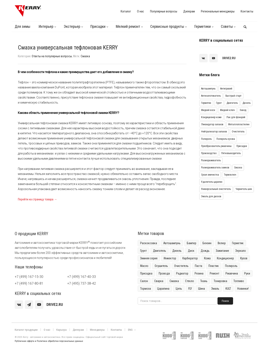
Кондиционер (225, 258)
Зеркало (240, 250)
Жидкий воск (208, 110)
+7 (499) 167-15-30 (29, 277)
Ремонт (214, 273)
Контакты (247, 11)
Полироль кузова (225, 138)
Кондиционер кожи (211, 117)
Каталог (126, 11)
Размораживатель (211, 160)
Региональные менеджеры (218, 11)
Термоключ (230, 174)
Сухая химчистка (210, 174)
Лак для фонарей (235, 117)
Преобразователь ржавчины (216, 146)
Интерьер (46, 26)
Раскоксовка (148, 243)
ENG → (124, 329)
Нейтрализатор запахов (214, 131)
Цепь (179, 288)
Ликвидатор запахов (212, 124)
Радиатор (182, 273)
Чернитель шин (244, 189)
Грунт (219, 102)
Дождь (205, 250)
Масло (144, 266)
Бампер (191, 243)
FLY (190, 288)
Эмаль (215, 288)
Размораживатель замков (215, 167)
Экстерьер (72, 26)
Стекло (189, 281)
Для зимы (22, 26)
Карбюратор (190, 258)
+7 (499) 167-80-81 (29, 283)
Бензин (207, 243)
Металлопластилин (238, 124)
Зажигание (222, 250)
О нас (140, 11)
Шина (201, 288)
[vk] (203, 58)
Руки (247, 273)
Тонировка (220, 281)
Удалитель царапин (211, 181)
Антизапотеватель (211, 95)
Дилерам (189, 11)
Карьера (58, 329)
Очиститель (238, 131)
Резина (199, 273)
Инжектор (170, 258)
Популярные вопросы (163, 11)
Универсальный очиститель (216, 189)
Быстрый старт (233, 95)
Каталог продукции (25, 329)
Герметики (202, 26)
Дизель (247, 102)
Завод (243, 110)
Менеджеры (91, 329)
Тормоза (145, 288)
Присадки (97, 26)
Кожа (207, 258)
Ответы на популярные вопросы (52, 56)
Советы (227, 26)
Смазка (85, 56)
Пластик (213, 266)
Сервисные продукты (167, 26)
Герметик (206, 102)
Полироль (206, 138)
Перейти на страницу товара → (37, 199)
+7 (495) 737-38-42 (81, 283)
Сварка (158, 281)
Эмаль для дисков (211, 196)
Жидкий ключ (227, 110)
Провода (164, 273)
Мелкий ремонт (128, 26)
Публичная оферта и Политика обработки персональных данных (49, 341)
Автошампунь (208, 88)
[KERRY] (28, 11)
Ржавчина (231, 273)
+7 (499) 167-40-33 (81, 277)
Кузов (243, 258)
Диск (191, 250)
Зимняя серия (148, 258)
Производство (208, 153)
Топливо (238, 281)
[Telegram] (29, 304)
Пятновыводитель (231, 153)
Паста (198, 266)
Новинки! (243, 288)
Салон (144, 281)
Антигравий (226, 88)
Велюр (222, 243)
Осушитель (161, 266)
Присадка (146, 273)
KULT (228, 288)
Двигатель (232, 102)
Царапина (163, 288)
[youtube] (213, 58)
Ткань (203, 281)
